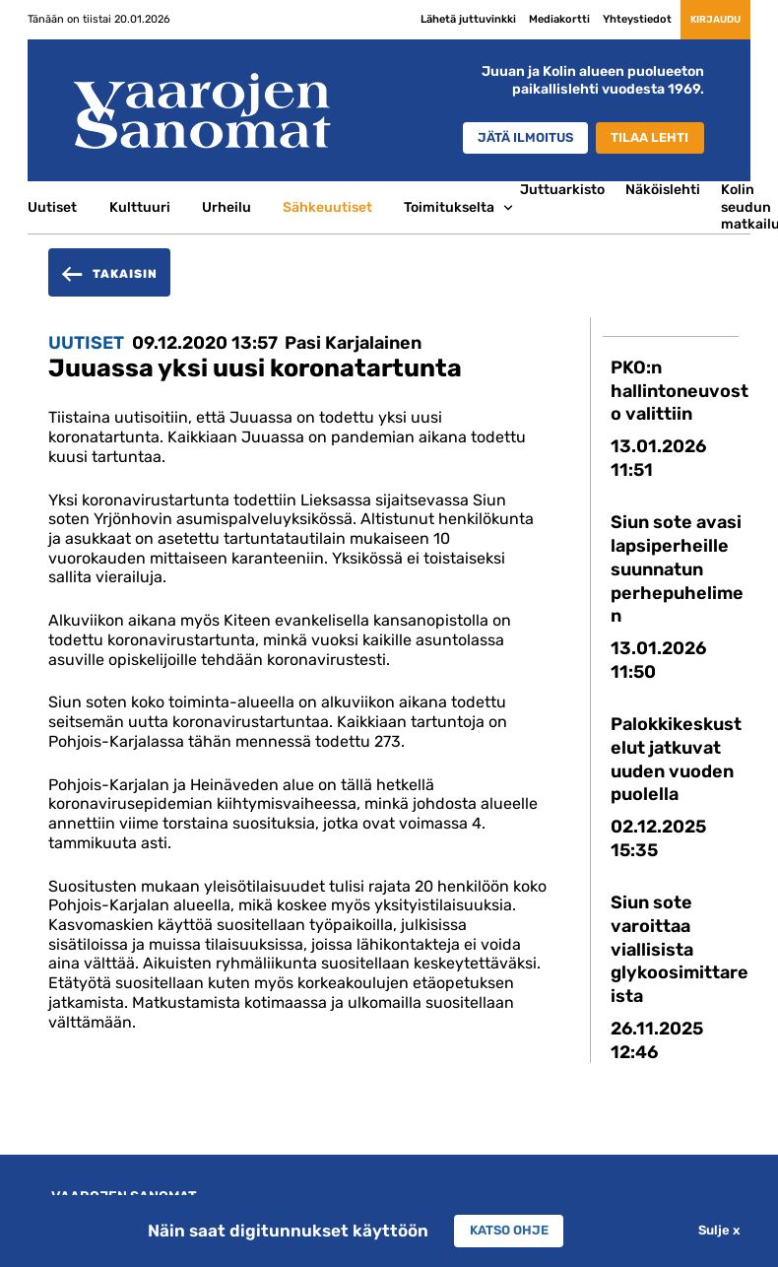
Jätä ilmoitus (508, 139)
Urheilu (226, 207)
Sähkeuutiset (327, 207)
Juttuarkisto (562, 189)
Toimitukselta (449, 207)
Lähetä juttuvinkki (435, 19)
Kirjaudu (698, 19)
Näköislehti (662, 189)
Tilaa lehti (646, 139)
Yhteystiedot (603, 19)
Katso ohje (508, 1230)
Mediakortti (525, 19)
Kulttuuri (139, 207)
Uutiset (52, 207)
